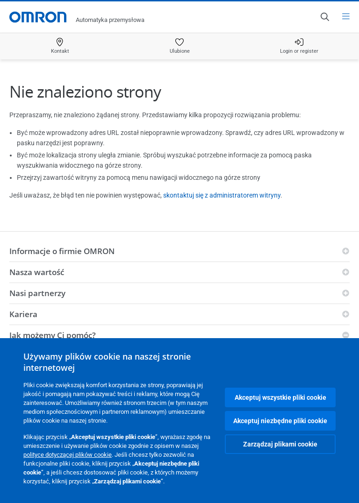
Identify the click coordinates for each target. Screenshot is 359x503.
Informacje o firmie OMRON (62, 251)
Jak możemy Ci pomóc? (52, 335)
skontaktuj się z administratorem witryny (221, 195)
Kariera (23, 314)
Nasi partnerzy (37, 293)
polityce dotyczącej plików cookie (67, 454)
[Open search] (324, 17)
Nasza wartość (36, 272)
